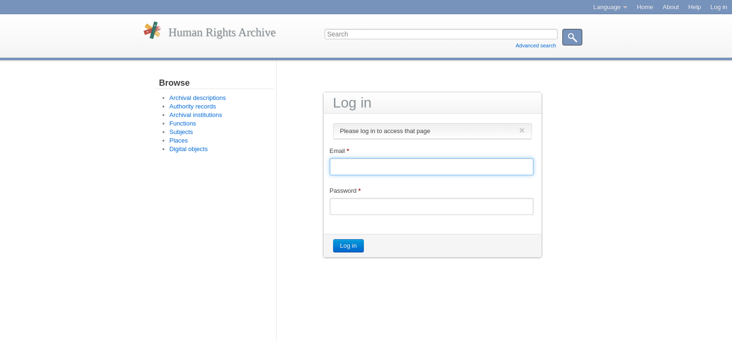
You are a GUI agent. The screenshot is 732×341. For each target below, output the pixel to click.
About (671, 6)
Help (694, 6)
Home (645, 6)
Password (345, 190)
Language (607, 6)
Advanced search (536, 45)
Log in (719, 6)
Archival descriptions (198, 97)
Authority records (193, 106)
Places (179, 140)
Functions (183, 123)
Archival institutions (196, 114)
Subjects (181, 131)
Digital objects (189, 149)
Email (339, 150)
